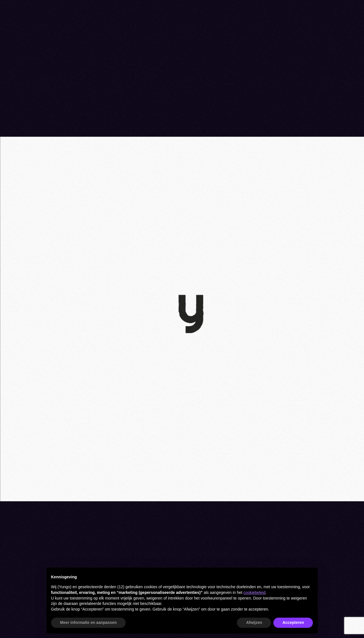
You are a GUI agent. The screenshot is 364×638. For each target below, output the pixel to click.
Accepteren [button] (293, 622)
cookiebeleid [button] (254, 592)
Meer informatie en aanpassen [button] (88, 622)
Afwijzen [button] (254, 622)
